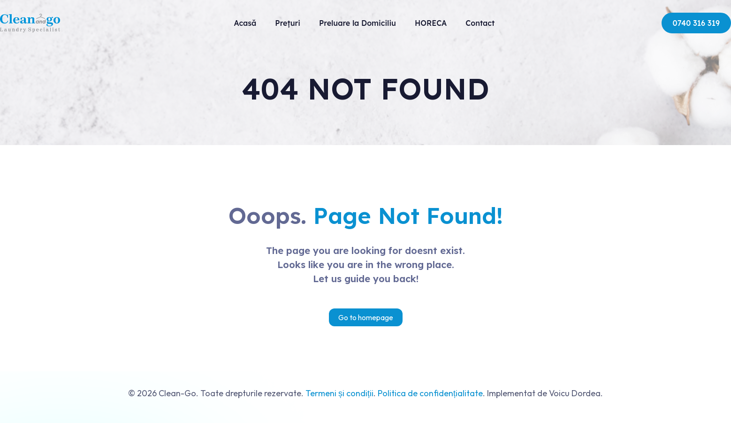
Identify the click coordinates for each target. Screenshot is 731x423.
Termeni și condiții (339, 393)
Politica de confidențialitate (430, 393)
